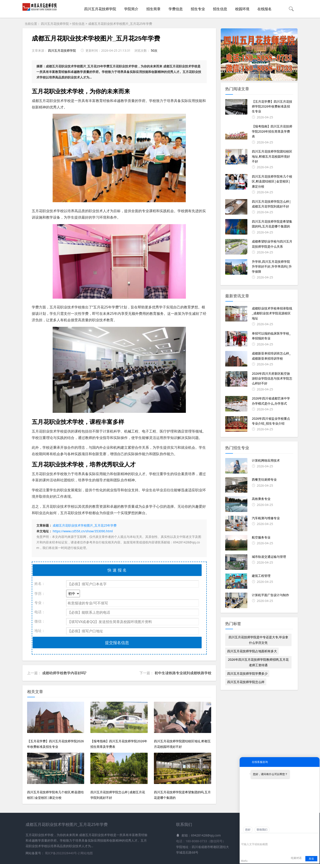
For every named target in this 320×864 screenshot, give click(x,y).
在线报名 (264, 8)
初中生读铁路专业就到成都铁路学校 (183, 672)
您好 (247, 829)
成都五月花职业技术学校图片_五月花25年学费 (120, 24)
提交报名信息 (117, 642)
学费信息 (176, 8)
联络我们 (262, 829)
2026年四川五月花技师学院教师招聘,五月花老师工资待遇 (258, 662)
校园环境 (242, 8)
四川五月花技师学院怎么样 (245, 682)
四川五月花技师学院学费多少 (247, 673)
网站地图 (86, 853)
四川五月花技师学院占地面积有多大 (252, 651)
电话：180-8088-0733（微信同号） (201, 841)
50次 (154, 50)
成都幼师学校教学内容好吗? (64, 672)
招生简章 (153, 8)
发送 (311, 858)
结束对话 (296, 858)
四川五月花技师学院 (100, 8)
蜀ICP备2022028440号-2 (62, 853)
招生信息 (220, 8)
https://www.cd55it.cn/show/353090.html (83, 531)
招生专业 (198, 8)
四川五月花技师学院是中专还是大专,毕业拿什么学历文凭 (258, 640)
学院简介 (131, 8)
